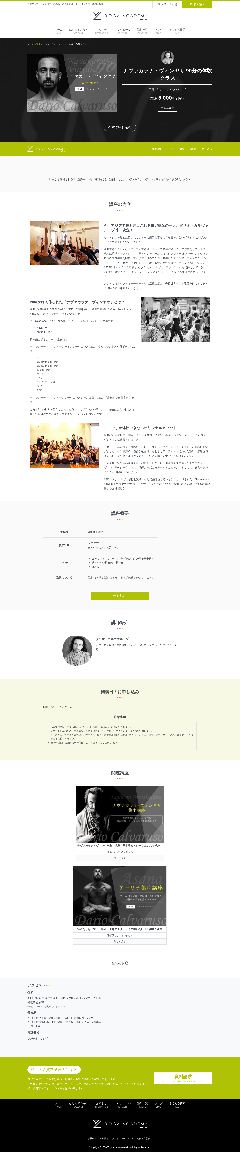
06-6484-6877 (38, 1038)
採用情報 (104, 1138)
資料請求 (197, 4)
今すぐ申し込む (120, 127)
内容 (171, 148)
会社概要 (92, 1138)
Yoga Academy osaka (118, 1147)
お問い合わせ (167, 4)
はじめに (157, 148)
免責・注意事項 (144, 1138)
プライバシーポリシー (123, 1138)
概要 (182, 148)
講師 (193, 148)
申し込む (207, 148)
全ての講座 (120, 963)
